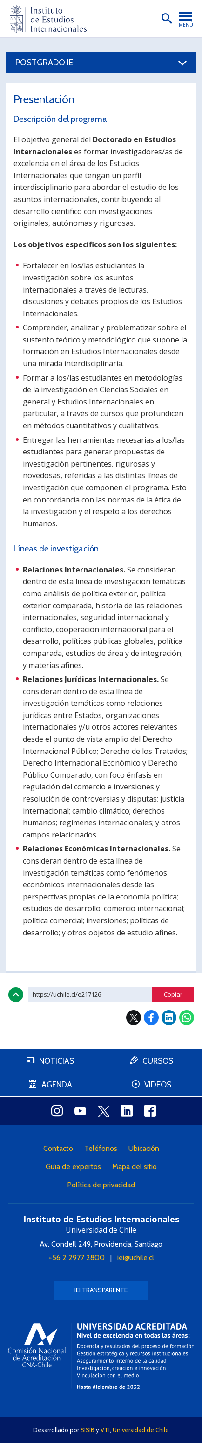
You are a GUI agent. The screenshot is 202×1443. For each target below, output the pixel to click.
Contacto (58, 1148)
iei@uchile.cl (135, 1257)
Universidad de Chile (141, 1430)
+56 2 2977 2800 (76, 1257)
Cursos (157, 1061)
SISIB (87, 1430)
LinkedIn (169, 1017)
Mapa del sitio (134, 1166)
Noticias (56, 1061)
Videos (157, 1084)
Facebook (151, 1017)
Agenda (56, 1084)
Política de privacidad (101, 1184)
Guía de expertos (73, 1166)
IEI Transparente (101, 1290)
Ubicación (143, 1148)
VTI (105, 1430)
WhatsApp (186, 1017)
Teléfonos (100, 1148)
